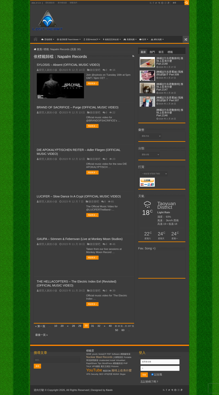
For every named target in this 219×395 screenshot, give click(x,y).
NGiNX (116, 374)
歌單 (142, 39)
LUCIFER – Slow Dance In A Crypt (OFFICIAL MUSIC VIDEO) (79, 196)
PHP (125, 363)
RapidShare (91, 363)
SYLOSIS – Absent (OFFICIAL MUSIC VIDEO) (68, 64)
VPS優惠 (96, 366)
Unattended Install (107, 360)
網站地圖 (156, 39)
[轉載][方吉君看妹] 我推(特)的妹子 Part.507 (169, 99)
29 (79, 325)
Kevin (109, 390)
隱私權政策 (50, 3)
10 (55, 325)
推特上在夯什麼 (121, 370)
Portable (127, 357)
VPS (88, 374)
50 (116, 330)
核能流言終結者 (111, 39)
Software (116, 354)
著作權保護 (62, 3)
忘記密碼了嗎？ (150, 381)
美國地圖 (129, 39)
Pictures (114, 366)
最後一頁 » (41, 334)
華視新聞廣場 (92, 360)
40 (110, 325)
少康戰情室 (118, 357)
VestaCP (102, 354)
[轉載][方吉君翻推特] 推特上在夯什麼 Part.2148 (169, 61)
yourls (95, 354)
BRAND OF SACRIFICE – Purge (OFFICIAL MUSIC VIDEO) (77, 107)
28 (73, 325)
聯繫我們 (73, 3)
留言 (161, 52)
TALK (88, 366)
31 (92, 325)
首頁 (36, 39)
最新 (143, 52)
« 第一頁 (40, 326)
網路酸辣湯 (125, 354)
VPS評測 (108, 374)
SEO (101, 374)
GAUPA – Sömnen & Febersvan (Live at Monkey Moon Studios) (80, 239)
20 (62, 325)
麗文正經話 (106, 366)
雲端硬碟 (46, 39)
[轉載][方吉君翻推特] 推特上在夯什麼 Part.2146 (169, 113)
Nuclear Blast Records (99, 357)
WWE (88, 354)
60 (123, 330)
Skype (122, 374)
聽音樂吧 (95, 70)
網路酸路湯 (118, 363)
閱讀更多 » (92, 83)
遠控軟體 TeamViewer (68, 39)
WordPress (107, 363)
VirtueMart (120, 360)
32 (98, 325)
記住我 (156, 374)
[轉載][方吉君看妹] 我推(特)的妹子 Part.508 (169, 73)
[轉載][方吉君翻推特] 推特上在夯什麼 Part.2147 (169, 87)
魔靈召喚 (107, 371)
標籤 (170, 52)
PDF (109, 354)
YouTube (94, 370)
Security (94, 374)
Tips (99, 363)
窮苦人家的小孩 (48, 70)
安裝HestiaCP (90, 39)
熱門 (152, 52)
